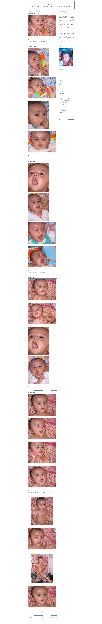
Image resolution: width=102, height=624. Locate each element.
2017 (61, 80)
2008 (61, 112)
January (62, 110)
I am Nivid (51, 4)
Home (42, 617)
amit (61, 71)
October (63, 93)
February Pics (31, 161)
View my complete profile (65, 73)
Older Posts (54, 617)
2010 (61, 89)
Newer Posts (30, 617)
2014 (61, 82)
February (63, 97)
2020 (61, 78)
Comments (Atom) (36, 620)
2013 (61, 84)
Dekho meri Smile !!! (33, 13)
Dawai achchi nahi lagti (34, 46)
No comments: (43, 41)
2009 (61, 91)
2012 (61, 86)
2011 (61, 88)
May (62, 95)
